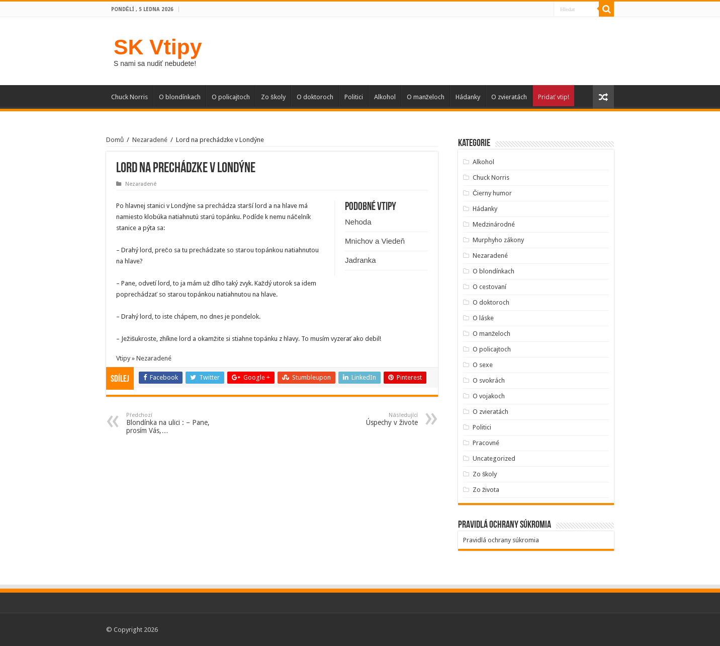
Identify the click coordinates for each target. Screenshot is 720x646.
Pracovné (486, 443)
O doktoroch (315, 97)
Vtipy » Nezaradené (143, 358)
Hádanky (468, 97)
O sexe (483, 365)
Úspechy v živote (366, 419)
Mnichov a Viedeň (375, 241)
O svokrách (489, 380)
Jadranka (360, 260)
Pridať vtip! (553, 97)
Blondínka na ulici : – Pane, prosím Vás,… (177, 423)
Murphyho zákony (498, 240)
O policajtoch (231, 97)
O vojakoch (489, 396)
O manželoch (426, 97)
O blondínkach (180, 97)
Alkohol (385, 97)
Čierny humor (492, 193)
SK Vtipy (158, 47)
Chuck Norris (129, 97)
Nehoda (358, 222)
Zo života (486, 489)
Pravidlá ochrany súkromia (501, 540)
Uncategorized (494, 458)
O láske (483, 318)
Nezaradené (149, 139)
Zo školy (273, 97)
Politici (353, 97)
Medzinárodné (494, 224)
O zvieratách (509, 97)
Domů (115, 139)
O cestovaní (489, 287)
